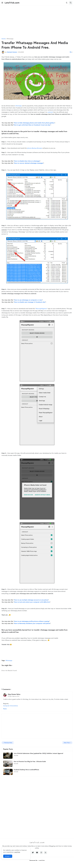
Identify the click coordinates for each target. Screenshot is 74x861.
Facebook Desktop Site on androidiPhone (26, 769)
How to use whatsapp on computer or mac (28, 300)
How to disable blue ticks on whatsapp (27, 161)
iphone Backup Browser (34, 148)
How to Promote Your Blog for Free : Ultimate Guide (30, 761)
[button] (2, 2)
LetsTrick (17, 852)
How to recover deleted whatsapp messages (28, 163)
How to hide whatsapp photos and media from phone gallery (34, 123)
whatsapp (18, 106)
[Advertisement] (37, 21)
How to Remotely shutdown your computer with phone (32, 623)
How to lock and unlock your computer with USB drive (32, 602)
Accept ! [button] (7, 856)
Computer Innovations (10, 706)
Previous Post (8, 742)
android (50, 112)
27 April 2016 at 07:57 (13, 696)
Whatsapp (10, 38)
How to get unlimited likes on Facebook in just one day (32, 125)
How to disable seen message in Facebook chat (29, 302)
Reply (5, 709)
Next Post (67, 742)
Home (3, 38)
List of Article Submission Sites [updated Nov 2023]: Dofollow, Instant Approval (38, 753)
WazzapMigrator (41, 308)
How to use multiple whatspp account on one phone (31, 600)
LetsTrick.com (12, 2)
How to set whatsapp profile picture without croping (31, 621)
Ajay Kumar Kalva (14, 694)
